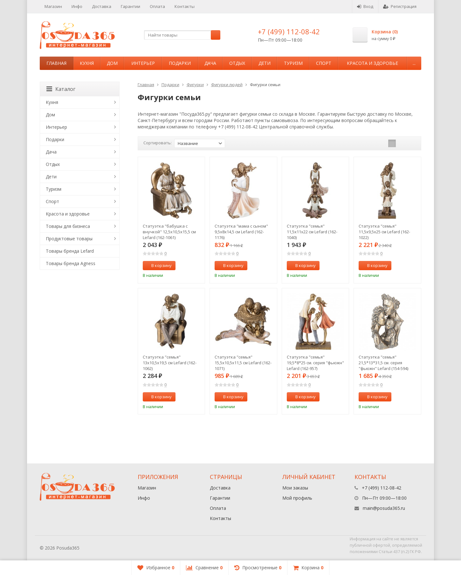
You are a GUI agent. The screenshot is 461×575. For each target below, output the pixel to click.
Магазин (53, 6)
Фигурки (195, 84)
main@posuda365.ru (384, 508)
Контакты (185, 6)
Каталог (60, 89)
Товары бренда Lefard (70, 251)
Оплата (157, 6)
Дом (112, 63)
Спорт (323, 63)
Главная (56, 63)
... (414, 63)
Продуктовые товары (69, 239)
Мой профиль (297, 498)
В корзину (158, 265)
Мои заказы (295, 488)
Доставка (101, 6)
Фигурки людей (227, 84)
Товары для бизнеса (68, 226)
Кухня (87, 63)
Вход (365, 6)
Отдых (237, 63)
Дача (210, 63)
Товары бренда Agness (70, 263)
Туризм (293, 63)
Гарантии (130, 6)
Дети (264, 63)
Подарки (180, 63)
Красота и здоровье (372, 63)
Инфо (77, 6)
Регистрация (399, 6)
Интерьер (143, 63)
